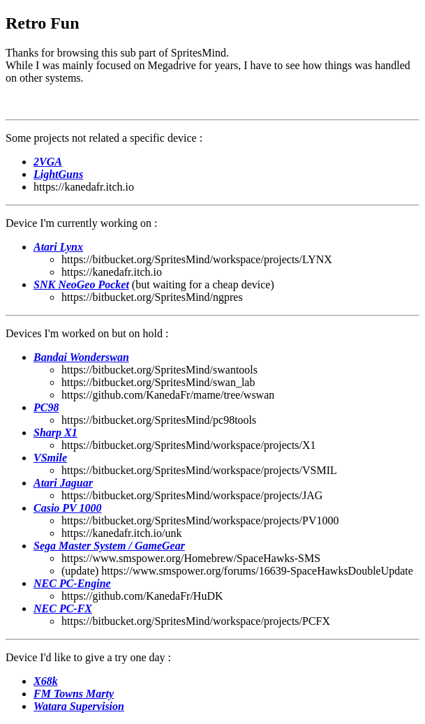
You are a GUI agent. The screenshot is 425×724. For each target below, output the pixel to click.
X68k (45, 681)
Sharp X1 (55, 432)
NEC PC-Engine (72, 583)
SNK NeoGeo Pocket (81, 284)
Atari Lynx (58, 247)
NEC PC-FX (62, 608)
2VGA (47, 162)
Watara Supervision (78, 706)
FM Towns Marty (73, 694)
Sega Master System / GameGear (109, 546)
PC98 (46, 407)
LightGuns (58, 174)
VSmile (50, 458)
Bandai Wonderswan (81, 357)
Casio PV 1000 (67, 508)
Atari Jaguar (63, 483)
